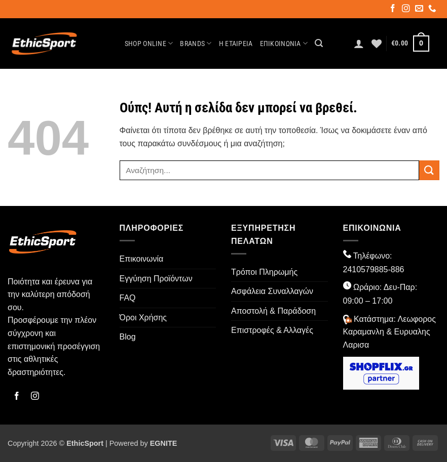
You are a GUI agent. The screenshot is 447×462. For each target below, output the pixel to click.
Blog (128, 336)
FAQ (128, 297)
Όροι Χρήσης (143, 317)
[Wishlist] (376, 43)
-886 (396, 269)
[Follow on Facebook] (393, 9)
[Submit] (429, 170)
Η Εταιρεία (236, 43)
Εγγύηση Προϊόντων (156, 278)
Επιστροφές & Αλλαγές (272, 330)
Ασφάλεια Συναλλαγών (272, 291)
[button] (319, 43)
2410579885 (365, 269)
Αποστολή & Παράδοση (273, 311)
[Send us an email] (420, 9)
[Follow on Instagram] (407, 9)
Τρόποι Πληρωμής (264, 272)
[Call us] (433, 9)
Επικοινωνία (284, 43)
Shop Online (149, 43)
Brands (195, 43)
